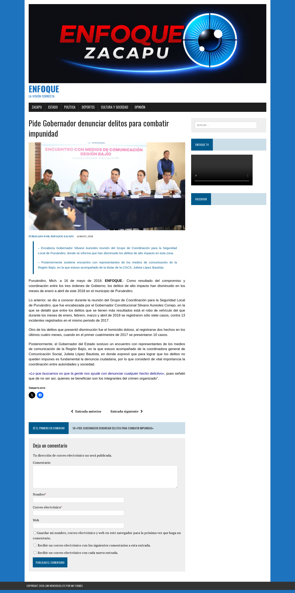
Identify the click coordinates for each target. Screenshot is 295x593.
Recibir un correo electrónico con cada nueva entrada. (76, 555)
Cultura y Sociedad (112, 108)
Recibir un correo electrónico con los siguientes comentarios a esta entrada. (92, 548)
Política (67, 108)
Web (34, 523)
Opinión (138, 108)
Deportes (86, 108)
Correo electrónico (45, 510)
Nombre (37, 497)
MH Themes (77, 589)
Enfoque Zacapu (60, 239)
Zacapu (35, 108)
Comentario (39, 465)
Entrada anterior (85, 414)
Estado (51, 108)
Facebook (202, 200)
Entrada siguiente (126, 414)
